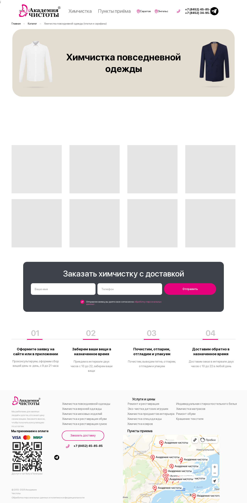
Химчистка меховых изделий (82, 414)
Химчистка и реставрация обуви (84, 419)
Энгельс (163, 11)
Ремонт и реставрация (143, 404)
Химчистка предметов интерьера (150, 414)
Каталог (32, 23)
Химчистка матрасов (190, 409)
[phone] (129, 289)
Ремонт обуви (185, 414)
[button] (83, 436)
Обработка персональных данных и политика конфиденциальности (48, 497)
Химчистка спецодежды (144, 419)
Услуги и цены (143, 399)
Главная (16, 23)
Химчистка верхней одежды (82, 409)
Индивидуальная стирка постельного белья (206, 404)
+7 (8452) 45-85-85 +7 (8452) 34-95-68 (199, 11)
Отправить (190, 289)
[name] (63, 289)
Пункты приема (139, 431)
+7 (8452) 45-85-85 (88, 446)
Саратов (145, 11)
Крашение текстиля (189, 419)
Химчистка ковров (140, 424)
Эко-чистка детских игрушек (148, 409)
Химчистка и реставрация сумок (84, 424)
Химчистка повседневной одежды (86, 404)
